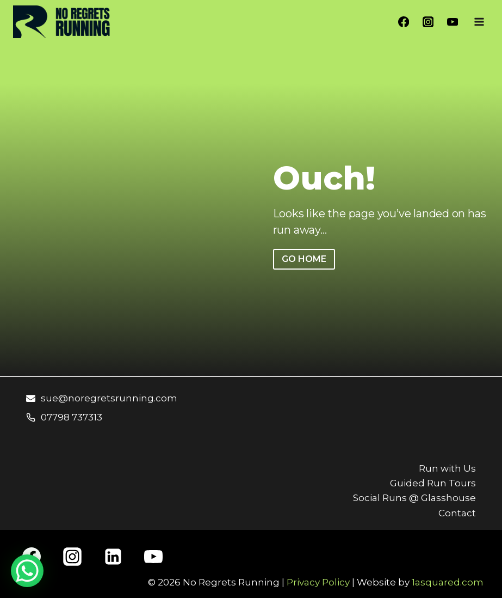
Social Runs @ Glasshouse (414, 497)
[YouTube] (452, 22)
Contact (457, 513)
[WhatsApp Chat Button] (27, 570)
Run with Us (447, 468)
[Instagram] (428, 22)
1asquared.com (448, 582)
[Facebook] (404, 22)
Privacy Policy (318, 582)
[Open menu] (479, 21)
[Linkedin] (113, 556)
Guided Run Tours (433, 483)
